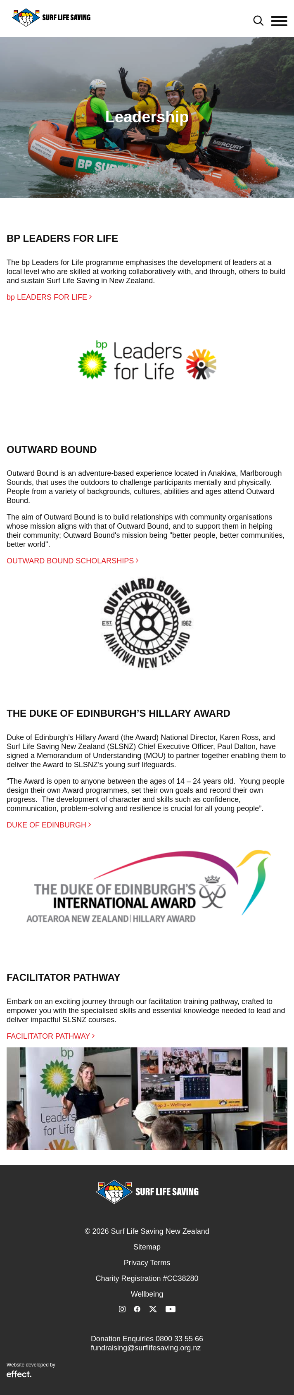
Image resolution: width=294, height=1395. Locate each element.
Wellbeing (147, 1294)
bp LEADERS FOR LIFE (49, 297)
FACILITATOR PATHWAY (51, 1036)
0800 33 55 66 (179, 1339)
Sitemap (147, 1247)
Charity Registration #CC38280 (146, 1278)
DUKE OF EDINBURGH (49, 825)
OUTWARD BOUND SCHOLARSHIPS (72, 561)
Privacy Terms (147, 1263)
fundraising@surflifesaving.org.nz (146, 1348)
